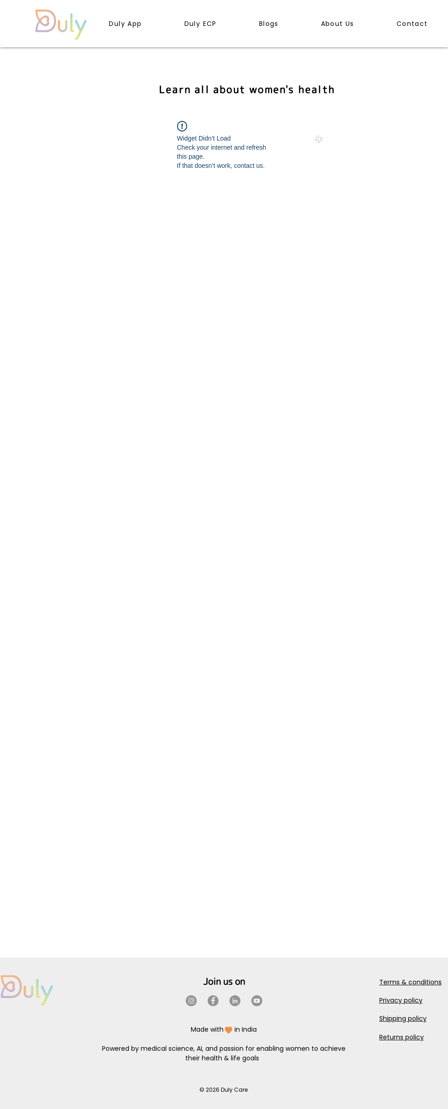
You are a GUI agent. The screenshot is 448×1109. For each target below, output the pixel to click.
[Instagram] (191, 1000)
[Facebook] (213, 1000)
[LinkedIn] (234, 1000)
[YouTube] (256, 1000)
